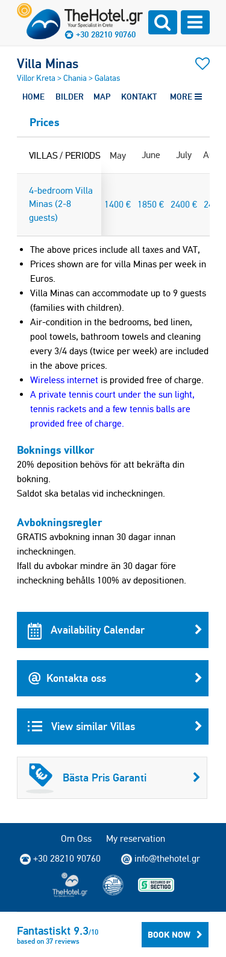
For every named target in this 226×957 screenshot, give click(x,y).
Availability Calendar (115, 630)
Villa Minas (47, 63)
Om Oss (76, 838)
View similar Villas (115, 726)
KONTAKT (139, 96)
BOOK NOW (175, 934)
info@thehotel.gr (160, 859)
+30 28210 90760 (106, 34)
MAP (101, 96)
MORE (186, 96)
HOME (33, 96)
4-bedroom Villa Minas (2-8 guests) (61, 204)
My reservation (135, 838)
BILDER (69, 96)
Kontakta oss (115, 678)
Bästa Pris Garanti (113, 777)
